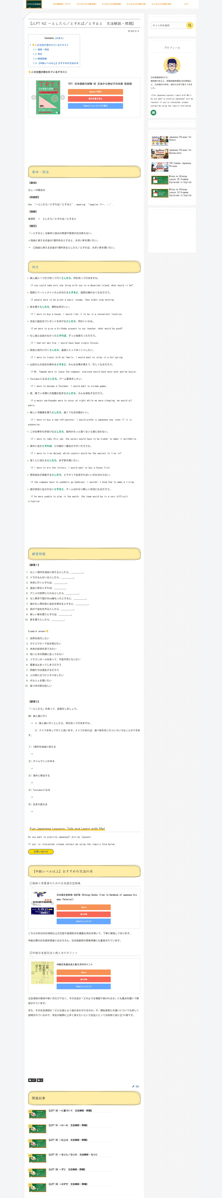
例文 (37, 54)
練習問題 (40, 59)
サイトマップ (100, 1189)
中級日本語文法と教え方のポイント (75, 953)
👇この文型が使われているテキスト (49, 45)
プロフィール (85, 1189)
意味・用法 (41, 49)
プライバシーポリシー (118, 1189)
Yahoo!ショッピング (123, 907)
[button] (189, 25)
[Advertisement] (84, 144)
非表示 (59, 38)
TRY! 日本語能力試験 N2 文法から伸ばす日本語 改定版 (100, 83)
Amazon (69, 907)
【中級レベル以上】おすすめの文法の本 (55, 63)
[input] (170, 25)
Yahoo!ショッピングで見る (88, 106)
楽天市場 (96, 907)
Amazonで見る (88, 92)
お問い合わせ (41, 851)
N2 (40, 1062)
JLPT (32, 1062)
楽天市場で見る (88, 99)
